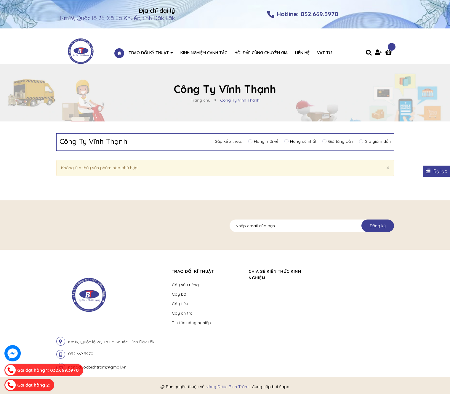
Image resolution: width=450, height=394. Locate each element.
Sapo (284, 386)
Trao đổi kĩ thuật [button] (193, 271)
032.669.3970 (80, 353)
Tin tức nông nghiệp (191, 322)
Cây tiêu (180, 303)
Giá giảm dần (375, 141)
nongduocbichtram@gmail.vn (97, 367)
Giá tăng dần (337, 141)
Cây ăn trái (182, 313)
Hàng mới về (263, 141)
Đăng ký (378, 225)
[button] (327, 271)
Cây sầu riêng (185, 284)
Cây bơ (179, 294)
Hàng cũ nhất (300, 141)
